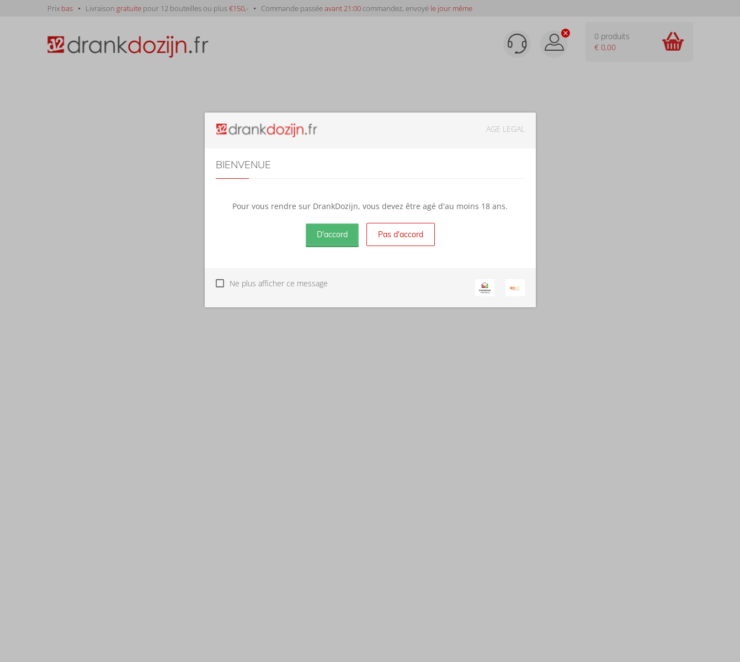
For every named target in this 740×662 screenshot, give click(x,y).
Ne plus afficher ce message (279, 283)
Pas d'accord (400, 234)
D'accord (332, 234)
